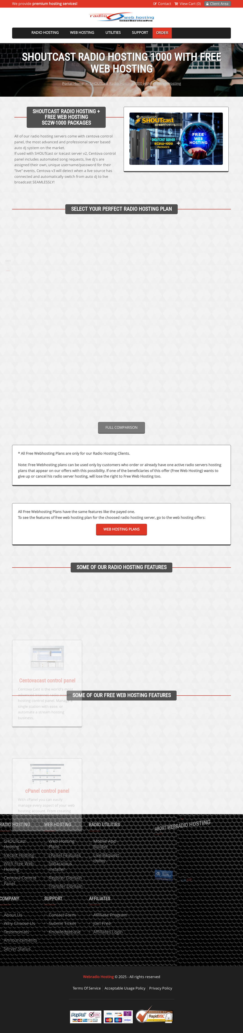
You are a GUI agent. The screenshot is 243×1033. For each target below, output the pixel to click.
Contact (164, 3)
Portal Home (73, 83)
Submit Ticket (46, 923)
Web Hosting (82, 32)
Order (162, 32)
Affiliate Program (95, 915)
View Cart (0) (190, 3)
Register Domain (49, 878)
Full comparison (121, 427)
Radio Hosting (45, 32)
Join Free (86, 923)
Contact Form (46, 915)
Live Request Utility (91, 858)
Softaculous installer (44, 866)
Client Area (219, 3)
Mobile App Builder (89, 844)
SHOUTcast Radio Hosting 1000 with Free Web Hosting (135, 83)
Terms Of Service (87, 988)
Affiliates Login (92, 932)
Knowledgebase (49, 932)
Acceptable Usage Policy (125, 988)
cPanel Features (49, 855)
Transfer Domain (50, 886)
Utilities (113, 32)
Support (140, 32)
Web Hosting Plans (121, 529)
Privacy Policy (160, 988)
